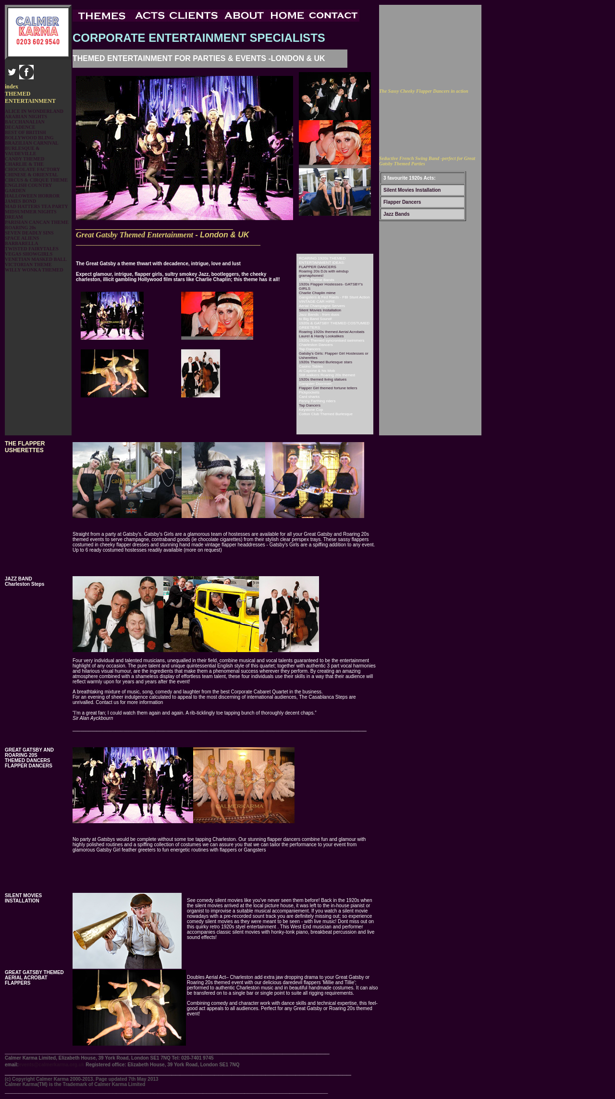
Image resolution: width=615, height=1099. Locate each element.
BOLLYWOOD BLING (29, 137)
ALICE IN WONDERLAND (34, 111)
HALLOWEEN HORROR (32, 195)
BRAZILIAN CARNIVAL (32, 143)
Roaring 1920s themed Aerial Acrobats (332, 332)
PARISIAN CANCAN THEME (37, 222)
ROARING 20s (20, 227)
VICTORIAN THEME (28, 264)
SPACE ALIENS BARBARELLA (22, 240)
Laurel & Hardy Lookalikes (321, 336)
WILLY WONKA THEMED (34, 269)
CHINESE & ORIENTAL (31, 174)
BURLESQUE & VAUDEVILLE (22, 151)
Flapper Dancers (402, 202)
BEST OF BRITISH (25, 132)
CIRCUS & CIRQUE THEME (36, 180)
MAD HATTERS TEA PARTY (36, 206)
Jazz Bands (396, 214)
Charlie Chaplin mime (317, 293)
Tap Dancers (309, 405)
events (52, 1064)
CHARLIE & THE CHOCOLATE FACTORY (32, 166)
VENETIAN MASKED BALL (36, 259)
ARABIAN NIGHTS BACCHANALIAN (26, 119)
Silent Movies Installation (412, 190)
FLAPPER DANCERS (317, 267)
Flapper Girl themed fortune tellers (328, 388)
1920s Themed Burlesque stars (325, 362)
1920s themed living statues (322, 379)
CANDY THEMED (25, 158)
